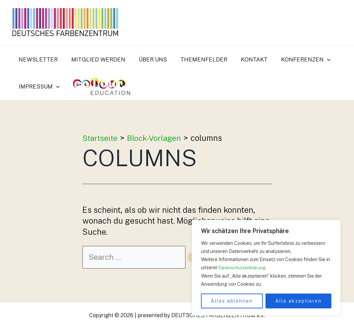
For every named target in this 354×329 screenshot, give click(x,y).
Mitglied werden (95, 59)
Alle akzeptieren (298, 301)
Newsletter (37, 59)
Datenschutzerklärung (243, 268)
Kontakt (245, 59)
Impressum (38, 86)
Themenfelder (196, 59)
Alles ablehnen (232, 301)
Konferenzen (294, 59)
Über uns (148, 59)
